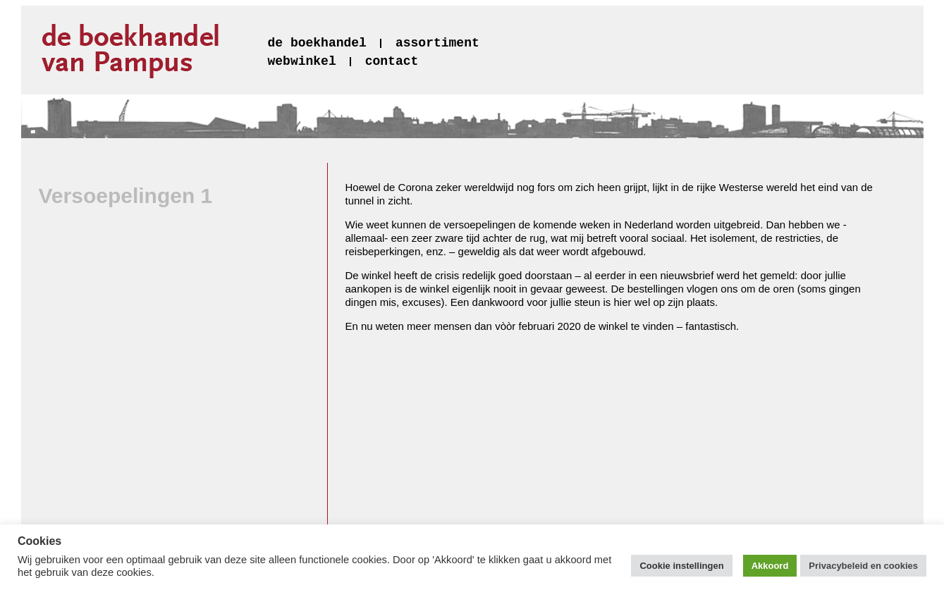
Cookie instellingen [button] (681, 565)
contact (392, 61)
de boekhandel (317, 43)
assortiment (437, 43)
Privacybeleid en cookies (863, 565)
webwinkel (302, 61)
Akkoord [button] (770, 565)
